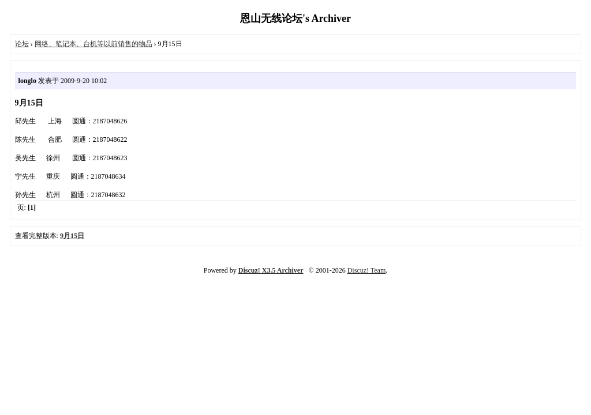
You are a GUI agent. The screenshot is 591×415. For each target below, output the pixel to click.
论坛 (22, 44)
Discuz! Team (366, 270)
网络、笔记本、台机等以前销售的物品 (93, 44)
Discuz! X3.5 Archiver (271, 270)
